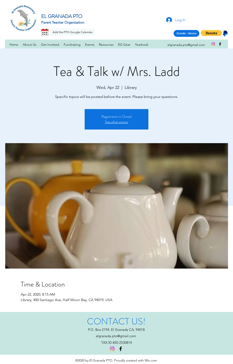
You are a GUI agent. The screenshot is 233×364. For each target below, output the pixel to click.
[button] (211, 33)
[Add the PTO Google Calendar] (72, 32)
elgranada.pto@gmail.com (116, 336)
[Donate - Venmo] (186, 33)
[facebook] (220, 44)
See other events (116, 122)
